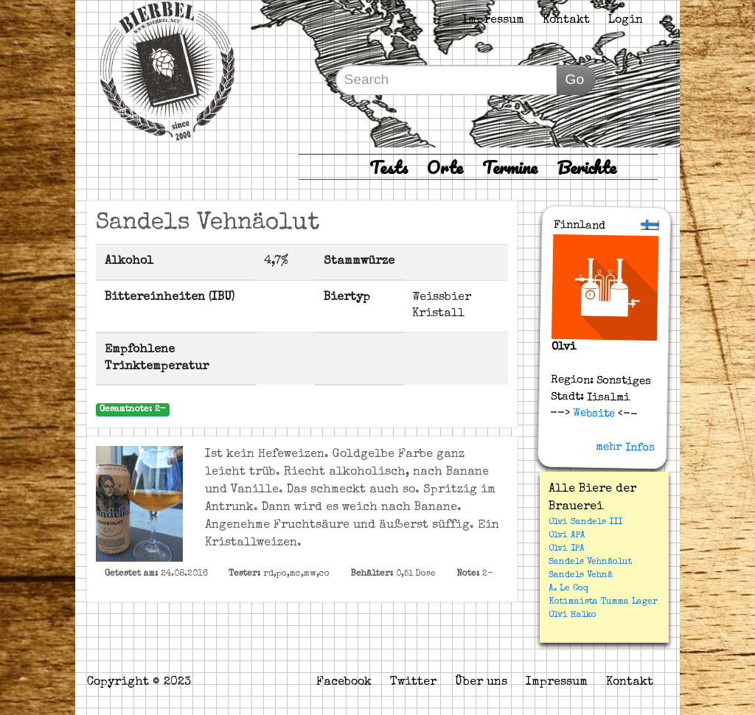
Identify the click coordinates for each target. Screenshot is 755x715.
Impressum (493, 21)
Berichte (586, 167)
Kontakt (566, 21)
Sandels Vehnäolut (590, 562)
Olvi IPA (567, 549)
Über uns (481, 682)
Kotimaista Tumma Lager (603, 602)
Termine (509, 167)
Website (592, 413)
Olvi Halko (572, 615)
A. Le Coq (568, 589)
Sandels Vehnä (581, 575)
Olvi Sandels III (585, 522)
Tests (388, 167)
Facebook (344, 682)
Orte (445, 167)
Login (625, 21)
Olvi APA (567, 535)
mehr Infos (625, 447)
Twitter (413, 682)
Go (574, 79)
